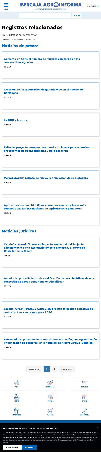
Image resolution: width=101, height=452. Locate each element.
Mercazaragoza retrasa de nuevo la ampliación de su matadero (46, 178)
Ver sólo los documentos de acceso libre (19, 40)
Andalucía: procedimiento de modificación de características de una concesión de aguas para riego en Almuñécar (49, 279)
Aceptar (29, 447)
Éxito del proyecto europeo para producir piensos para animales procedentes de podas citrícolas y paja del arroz (46, 148)
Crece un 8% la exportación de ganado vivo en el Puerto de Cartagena (43, 91)
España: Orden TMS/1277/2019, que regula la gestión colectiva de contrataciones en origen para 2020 (48, 310)
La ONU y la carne (16, 120)
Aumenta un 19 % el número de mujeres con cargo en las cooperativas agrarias (42, 60)
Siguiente (66, 369)
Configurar (12, 447)
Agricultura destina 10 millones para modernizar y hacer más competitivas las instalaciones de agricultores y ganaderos (45, 206)
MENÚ (6, 9)
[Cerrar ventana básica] (97, 427)
